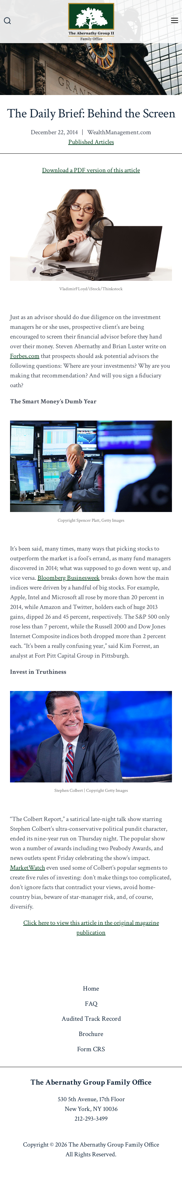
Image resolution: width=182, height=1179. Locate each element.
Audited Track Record (91, 1018)
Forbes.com (25, 356)
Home (91, 988)
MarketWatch (27, 867)
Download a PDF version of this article (91, 170)
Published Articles (91, 142)
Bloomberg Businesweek (69, 578)
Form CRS (91, 1049)
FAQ (91, 1003)
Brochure (91, 1034)
